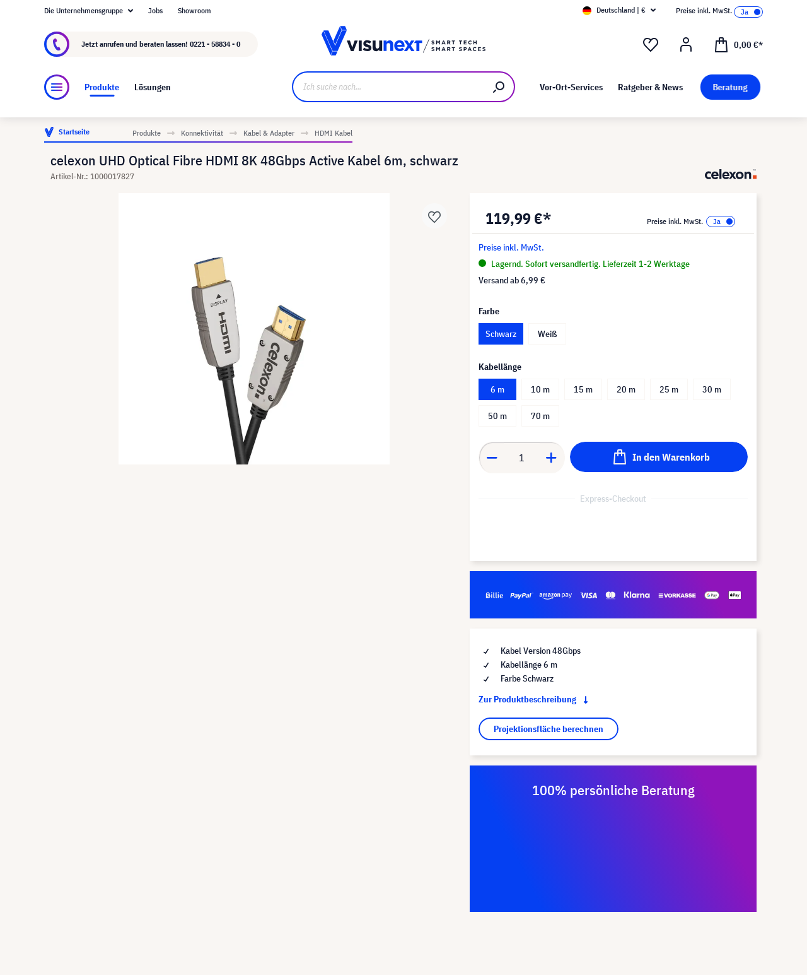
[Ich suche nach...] (388, 86)
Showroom (194, 10)
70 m (540, 416)
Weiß (547, 334)
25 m (668, 389)
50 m (497, 416)
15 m (583, 389)
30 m (711, 389)
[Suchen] (499, 86)
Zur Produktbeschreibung (536, 699)
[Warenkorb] (738, 44)
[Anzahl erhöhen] (551, 457)
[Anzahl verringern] (492, 457)
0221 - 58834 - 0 (215, 44)
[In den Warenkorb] (659, 457)
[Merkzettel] (650, 44)
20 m (626, 389)
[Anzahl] (522, 457)
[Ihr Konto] (686, 44)
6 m (497, 389)
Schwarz (500, 334)
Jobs (155, 10)
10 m (540, 389)
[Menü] (56, 87)
